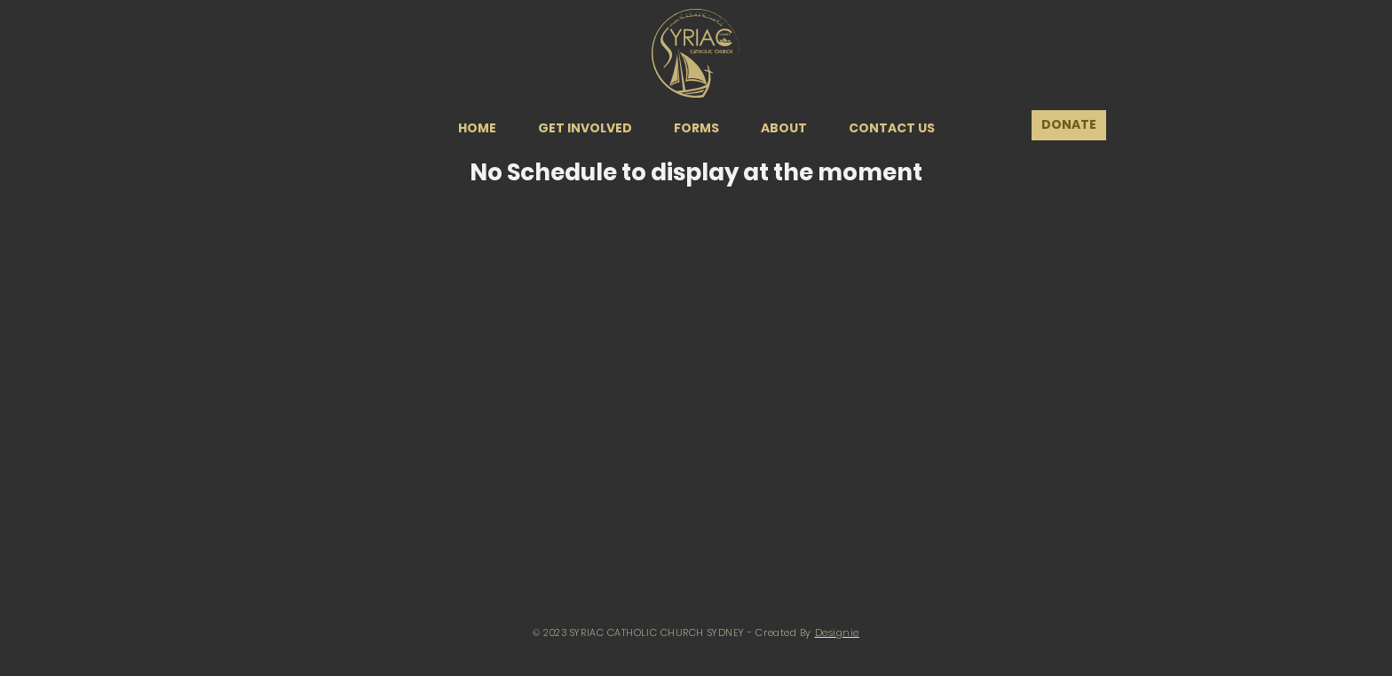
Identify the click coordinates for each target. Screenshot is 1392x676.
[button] (584, 127)
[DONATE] (1069, 125)
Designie (837, 632)
